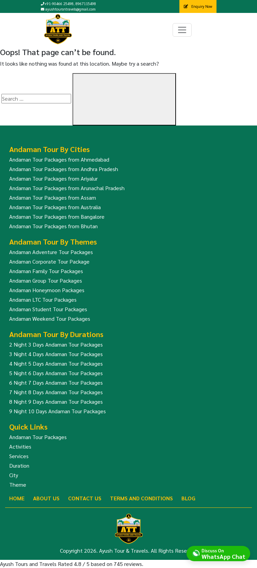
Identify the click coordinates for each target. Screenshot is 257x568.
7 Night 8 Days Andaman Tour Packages (56, 392)
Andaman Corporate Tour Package (49, 261)
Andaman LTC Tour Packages (43, 299)
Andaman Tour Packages (38, 436)
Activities (20, 446)
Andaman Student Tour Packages (48, 309)
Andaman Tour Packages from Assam (52, 197)
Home (17, 498)
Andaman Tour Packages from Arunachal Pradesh (67, 187)
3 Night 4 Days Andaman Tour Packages (56, 353)
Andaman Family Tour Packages (46, 270)
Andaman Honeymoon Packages (46, 290)
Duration (19, 465)
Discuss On (223, 553)
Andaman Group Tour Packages (45, 280)
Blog (188, 498)
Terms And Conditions (141, 498)
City (13, 475)
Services (19, 456)
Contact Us (84, 498)
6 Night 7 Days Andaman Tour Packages (56, 382)
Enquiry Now (198, 6)
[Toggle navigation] (182, 30)
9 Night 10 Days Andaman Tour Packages (57, 411)
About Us (46, 498)
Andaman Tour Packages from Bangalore (57, 216)
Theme (17, 484)
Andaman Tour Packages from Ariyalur (53, 178)
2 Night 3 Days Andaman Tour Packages (56, 344)
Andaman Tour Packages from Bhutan (53, 226)
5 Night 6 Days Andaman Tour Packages (56, 373)
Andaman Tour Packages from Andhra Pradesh (63, 168)
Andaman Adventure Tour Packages (51, 251)
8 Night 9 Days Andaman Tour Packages (56, 401)
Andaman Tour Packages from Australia (55, 207)
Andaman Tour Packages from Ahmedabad (59, 159)
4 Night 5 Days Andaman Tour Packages (56, 363)
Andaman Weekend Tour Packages (49, 318)
